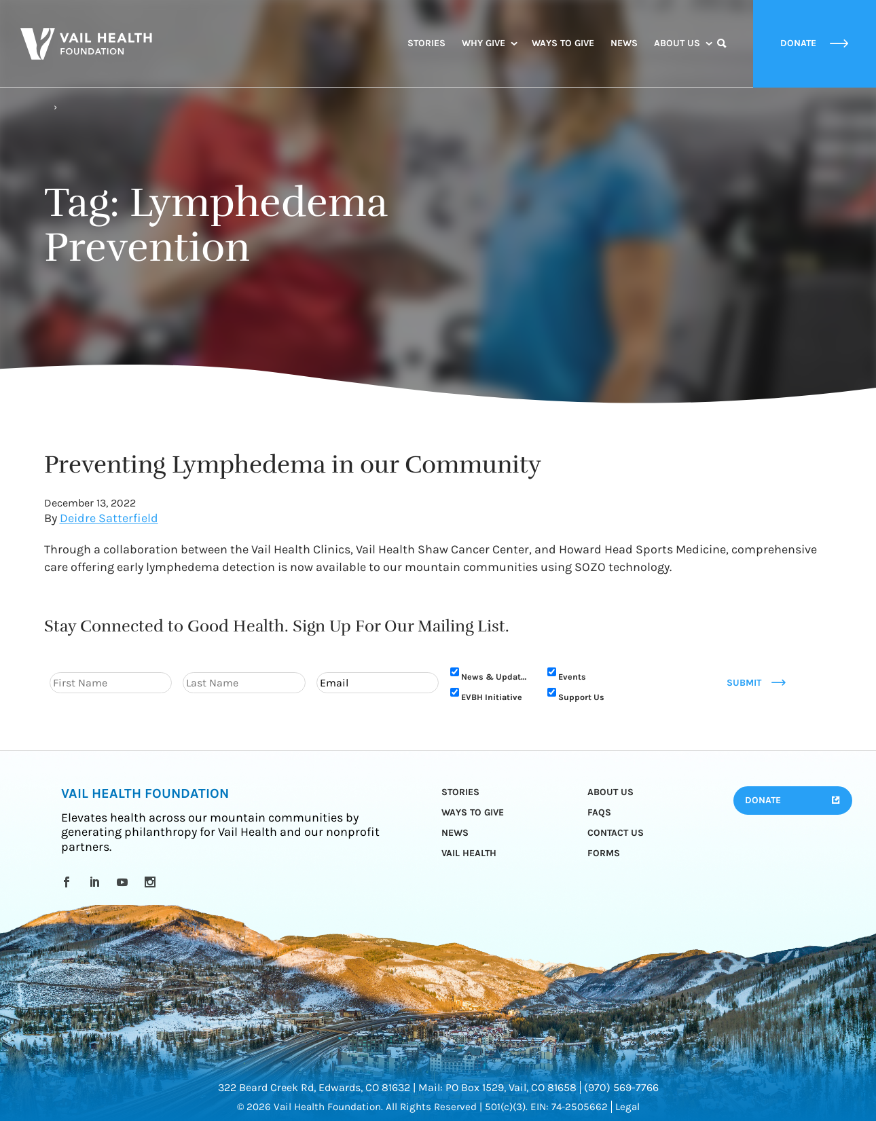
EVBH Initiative (491, 697)
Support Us (581, 697)
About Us (677, 43)
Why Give (483, 43)
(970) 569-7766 (621, 1087)
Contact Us (615, 833)
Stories (426, 43)
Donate (763, 800)
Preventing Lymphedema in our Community (292, 464)
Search (722, 55)
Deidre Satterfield (109, 518)
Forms (603, 853)
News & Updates (495, 677)
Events (572, 677)
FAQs (599, 812)
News (624, 43)
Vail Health (468, 853)
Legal (627, 1107)
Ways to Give (563, 43)
